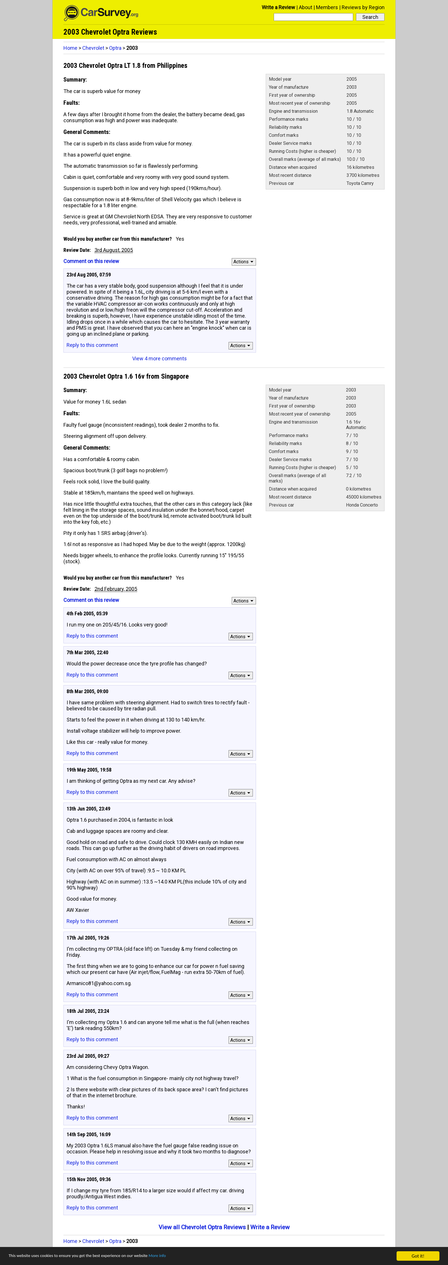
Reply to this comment (92, 345)
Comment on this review (91, 261)
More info (175, 1256)
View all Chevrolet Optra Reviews (202, 1227)
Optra (115, 48)
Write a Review (278, 7)
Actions (244, 261)
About (305, 7)
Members (327, 7)
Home (70, 48)
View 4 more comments (159, 358)
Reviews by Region (363, 7)
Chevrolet (93, 48)
